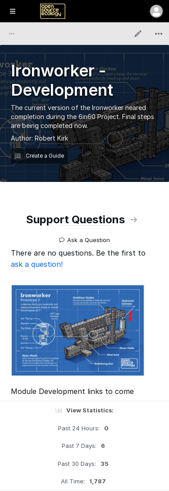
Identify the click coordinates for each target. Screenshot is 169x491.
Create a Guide (39, 155)
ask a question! (37, 264)
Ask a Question (84, 236)
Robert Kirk (51, 138)
